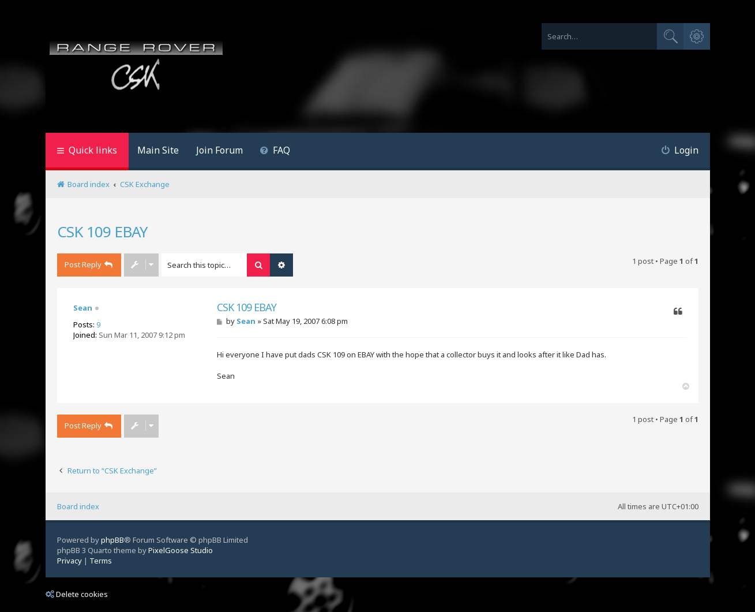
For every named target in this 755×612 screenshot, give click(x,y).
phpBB (112, 540)
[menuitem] (275, 151)
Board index (78, 506)
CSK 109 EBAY (102, 231)
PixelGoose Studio (180, 550)
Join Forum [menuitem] (219, 150)
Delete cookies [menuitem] (77, 594)
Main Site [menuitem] (158, 150)
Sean (82, 308)
